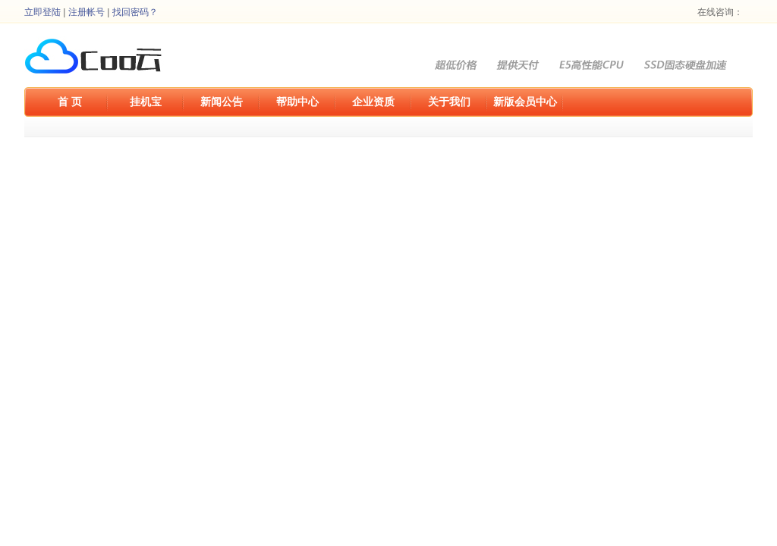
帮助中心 (297, 102)
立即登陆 (42, 12)
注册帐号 (86, 12)
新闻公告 (221, 102)
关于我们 (449, 102)
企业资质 (373, 102)
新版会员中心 (525, 102)
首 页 (70, 102)
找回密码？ (135, 12)
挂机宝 (146, 102)
